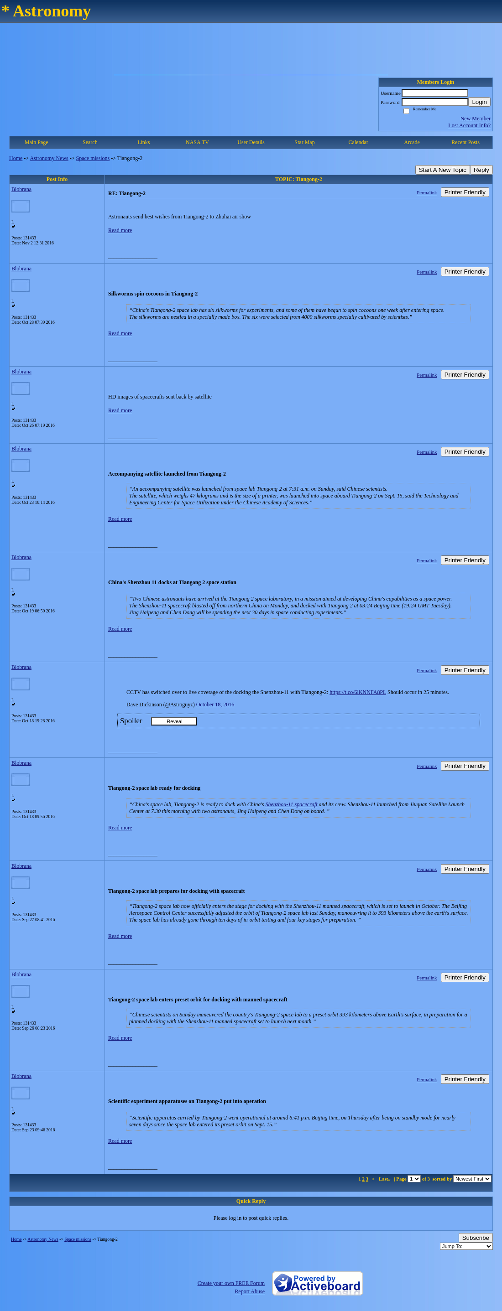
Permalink (427, 192)
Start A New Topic (442, 169)
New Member (475, 118)
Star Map (304, 142)
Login (479, 101)
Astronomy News (49, 158)
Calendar (358, 142)
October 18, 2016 (215, 704)
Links (143, 142)
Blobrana (21, 189)
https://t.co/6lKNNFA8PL (357, 692)
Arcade (412, 142)
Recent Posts (465, 142)
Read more (120, 230)
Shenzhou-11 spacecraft (291, 804)
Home (15, 158)
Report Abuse (250, 1291)
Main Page (36, 142)
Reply (481, 169)
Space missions (93, 158)
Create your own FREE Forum (231, 1283)
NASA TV (197, 142)
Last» (385, 1178)
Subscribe (475, 1237)
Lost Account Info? (469, 125)
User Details (251, 142)
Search (90, 142)
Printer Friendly (465, 192)
